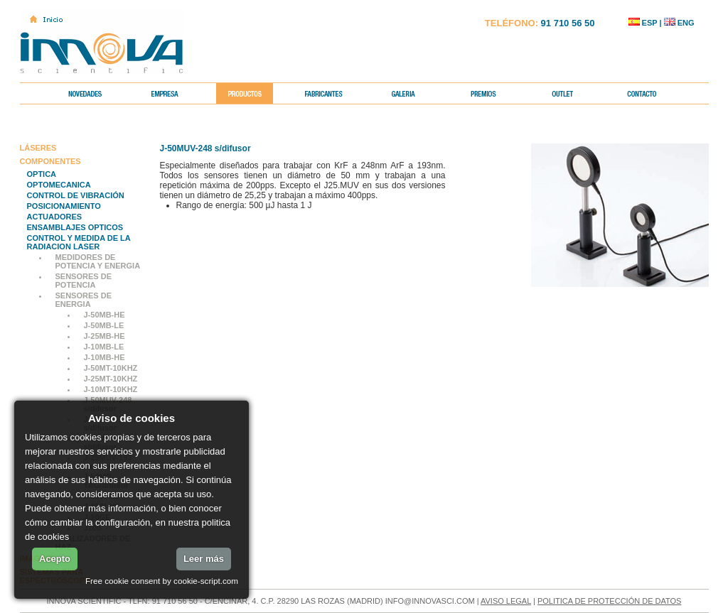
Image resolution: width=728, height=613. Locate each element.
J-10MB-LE (104, 346)
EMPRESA (175, 93)
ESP (643, 22)
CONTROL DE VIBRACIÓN (75, 195)
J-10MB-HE (104, 357)
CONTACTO (653, 93)
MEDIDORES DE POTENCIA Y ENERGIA (98, 261)
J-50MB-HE (104, 314)
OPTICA (42, 174)
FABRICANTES (335, 93)
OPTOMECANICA (59, 184)
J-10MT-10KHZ (111, 389)
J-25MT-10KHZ (111, 378)
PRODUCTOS (255, 93)
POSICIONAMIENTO (64, 206)
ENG (679, 22)
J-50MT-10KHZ (111, 368)
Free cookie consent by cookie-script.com (161, 580)
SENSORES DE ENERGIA (83, 299)
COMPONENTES (50, 161)
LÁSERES (38, 147)
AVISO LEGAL (506, 601)
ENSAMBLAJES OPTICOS (75, 227)
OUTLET (574, 93)
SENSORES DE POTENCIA (83, 280)
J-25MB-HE (104, 336)
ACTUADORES (54, 216)
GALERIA (414, 93)
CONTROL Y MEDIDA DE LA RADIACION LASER (79, 242)
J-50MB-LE (104, 325)
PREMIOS (494, 93)
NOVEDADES (96, 93)
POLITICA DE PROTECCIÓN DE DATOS (609, 601)
